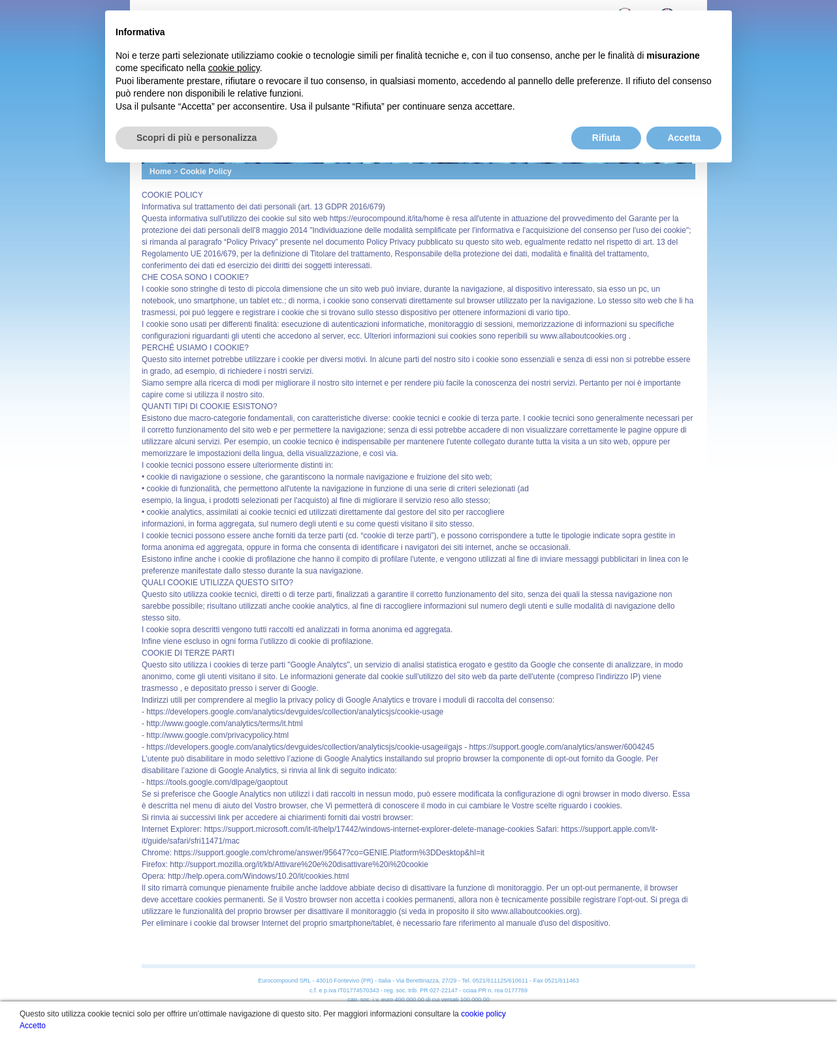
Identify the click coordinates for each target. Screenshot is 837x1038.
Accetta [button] (684, 137)
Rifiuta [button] (606, 137)
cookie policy (483, 1013)
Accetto (33, 1025)
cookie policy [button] (234, 68)
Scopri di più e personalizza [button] (196, 137)
